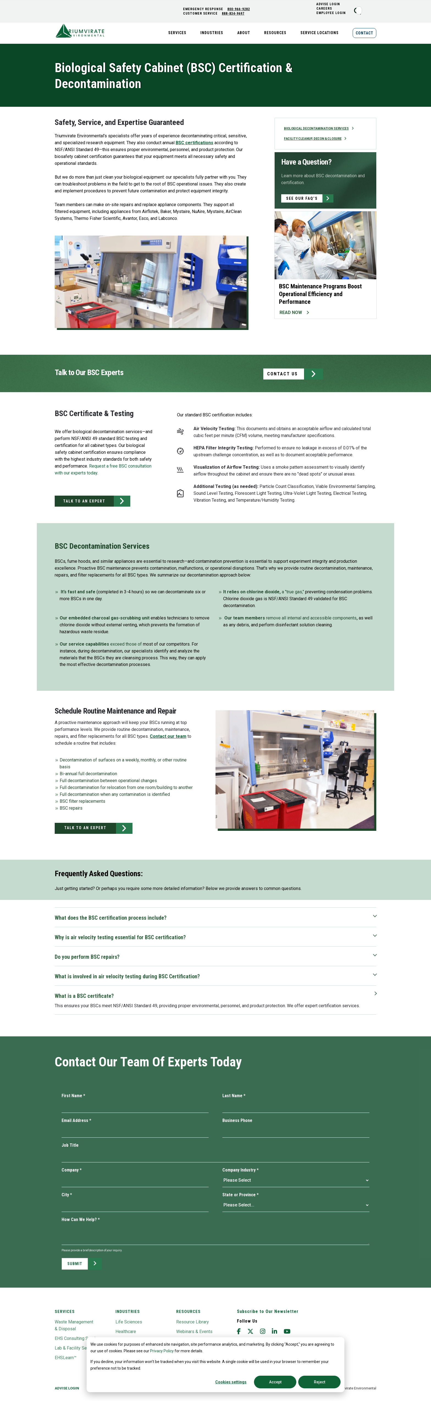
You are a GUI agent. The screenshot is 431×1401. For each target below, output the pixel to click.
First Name (73, 1095)
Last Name (233, 1095)
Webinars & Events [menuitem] (194, 1331)
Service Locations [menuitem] (319, 33)
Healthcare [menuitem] (125, 1331)
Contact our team (168, 736)
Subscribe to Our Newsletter (268, 1311)
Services (65, 1311)
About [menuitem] (243, 33)
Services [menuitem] (177, 33)
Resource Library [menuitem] (192, 1321)
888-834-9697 (235, 13)
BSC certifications (194, 142)
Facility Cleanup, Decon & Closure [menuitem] (314, 139)
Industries (127, 1311)
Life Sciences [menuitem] (128, 1321)
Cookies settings (231, 1382)
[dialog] (215, 1364)
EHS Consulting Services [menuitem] (79, 1338)
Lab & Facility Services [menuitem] (77, 1348)
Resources (188, 1311)
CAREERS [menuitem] (327, 8)
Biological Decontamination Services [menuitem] (318, 129)
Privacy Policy (162, 1351)
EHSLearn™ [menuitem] (65, 1357)
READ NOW (291, 313)
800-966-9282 (241, 9)
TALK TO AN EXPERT (84, 501)
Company (72, 1170)
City (67, 1194)
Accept (275, 1382)
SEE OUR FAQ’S (302, 199)
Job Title (70, 1145)
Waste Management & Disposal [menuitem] (74, 1325)
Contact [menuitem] (364, 33)
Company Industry (240, 1170)
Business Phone (237, 1120)
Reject (319, 1382)
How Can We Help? (81, 1219)
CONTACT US (282, 373)
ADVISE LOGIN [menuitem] (331, 4)
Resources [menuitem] (275, 33)
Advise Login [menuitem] (67, 1388)
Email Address (76, 1120)
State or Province (240, 1194)
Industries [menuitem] (211, 33)
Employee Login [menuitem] (334, 13)
